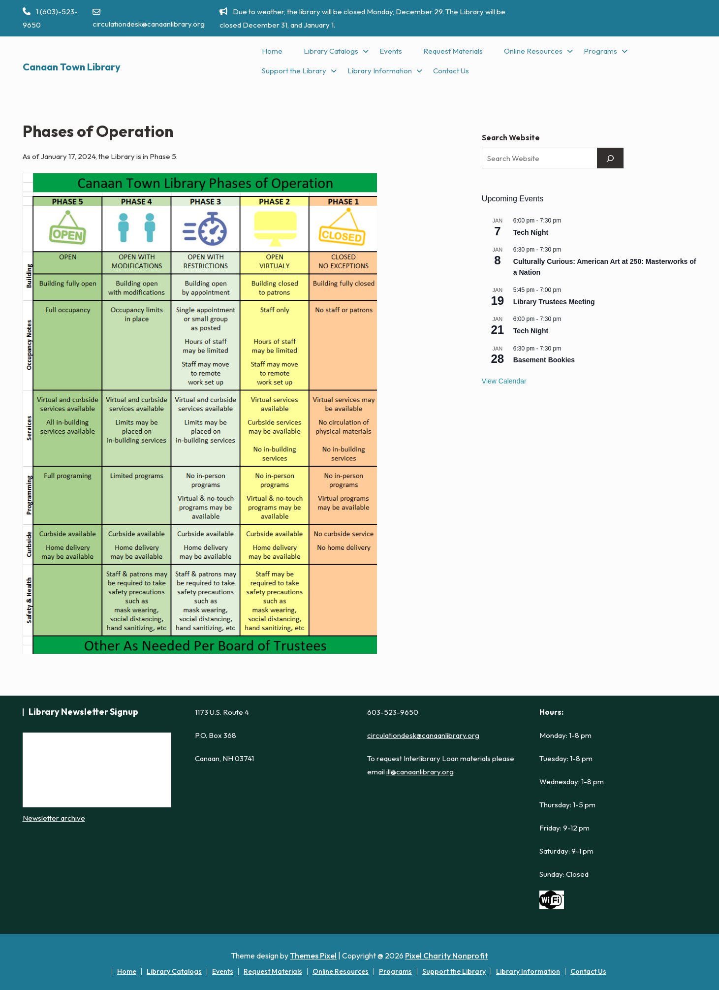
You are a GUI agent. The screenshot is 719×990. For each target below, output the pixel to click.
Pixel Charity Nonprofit (446, 955)
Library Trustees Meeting (554, 302)
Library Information (379, 70)
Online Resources (533, 51)
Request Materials (453, 51)
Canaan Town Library (72, 67)
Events (390, 51)
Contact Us (451, 70)
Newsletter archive (54, 818)
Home (272, 51)
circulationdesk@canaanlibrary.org (149, 18)
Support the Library (294, 70)
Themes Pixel (313, 955)
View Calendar (504, 381)
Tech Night (530, 232)
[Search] (610, 158)
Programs (600, 51)
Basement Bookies (544, 360)
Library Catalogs (331, 51)
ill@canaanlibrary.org (420, 771)
